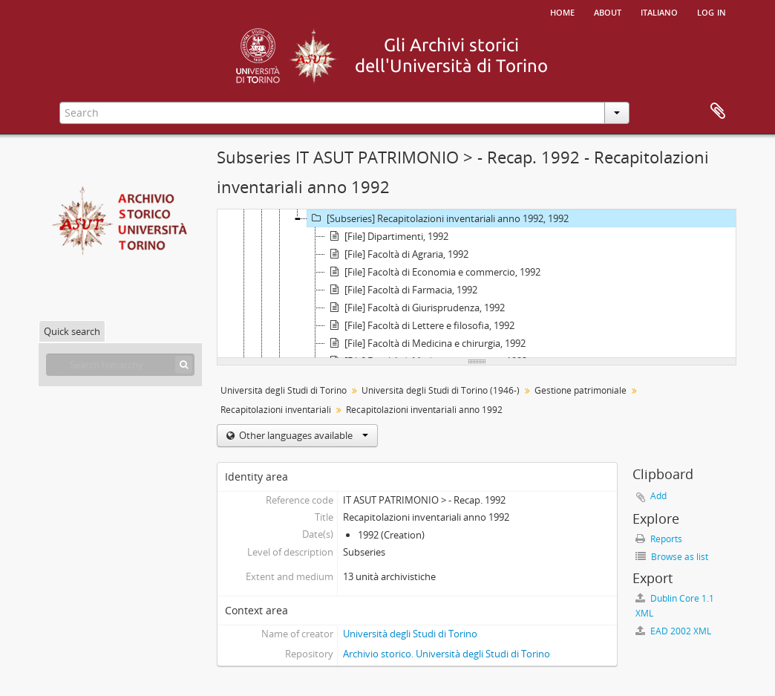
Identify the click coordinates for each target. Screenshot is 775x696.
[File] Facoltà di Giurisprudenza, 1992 (415, 307)
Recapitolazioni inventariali (275, 409)
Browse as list (671, 556)
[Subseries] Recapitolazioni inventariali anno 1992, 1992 (438, 218)
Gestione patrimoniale (580, 390)
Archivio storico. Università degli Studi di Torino (446, 653)
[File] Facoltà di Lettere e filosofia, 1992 (419, 325)
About (607, 11)
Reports (658, 539)
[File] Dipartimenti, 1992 (386, 236)
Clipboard (717, 111)
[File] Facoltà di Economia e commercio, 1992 (432, 272)
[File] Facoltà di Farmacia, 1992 (401, 290)
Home (562, 11)
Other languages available (302, 435)
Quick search (72, 331)
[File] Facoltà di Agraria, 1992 (396, 254)
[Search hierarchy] (120, 365)
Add (658, 496)
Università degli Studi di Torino (283, 390)
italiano (659, 11)
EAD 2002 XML (673, 631)
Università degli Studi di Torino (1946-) (441, 390)
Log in (711, 11)
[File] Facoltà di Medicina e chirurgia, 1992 (425, 343)
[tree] (477, 283)
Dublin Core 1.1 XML (674, 605)
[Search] (183, 365)
